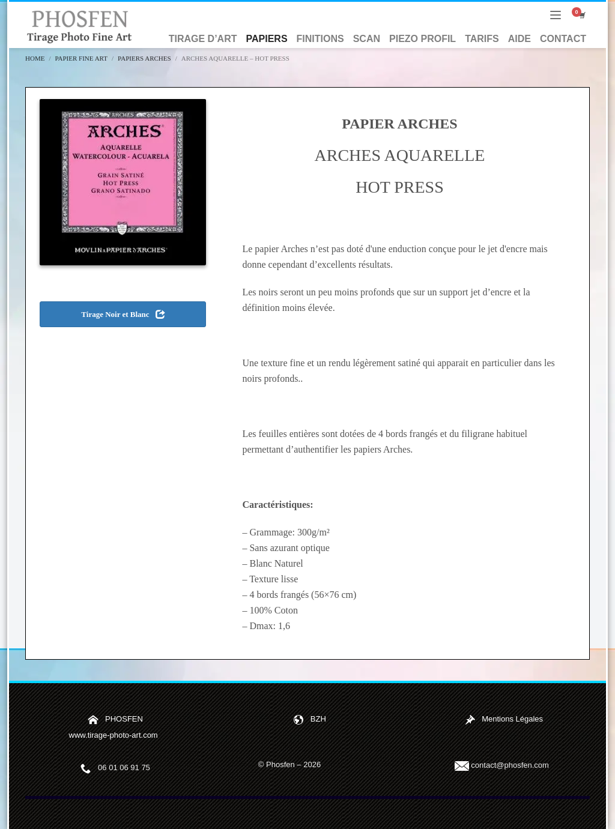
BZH (318, 718)
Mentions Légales (512, 718)
